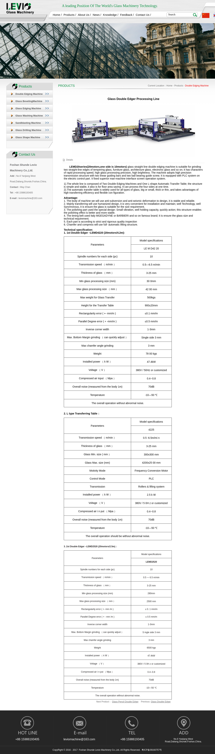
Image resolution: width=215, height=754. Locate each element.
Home (169, 85)
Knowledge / (110, 14)
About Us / (84, 14)
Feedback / (127, 14)
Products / (70, 14)
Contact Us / (143, 14)
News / (97, 14)
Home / (57, 14)
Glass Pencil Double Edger (125, 701)
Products (178, 85)
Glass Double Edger (161, 701)
